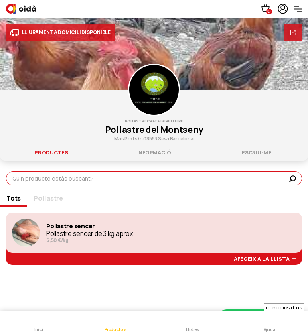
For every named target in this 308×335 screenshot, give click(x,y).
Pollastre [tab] (48, 198)
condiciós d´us (284, 307)
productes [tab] (51, 152)
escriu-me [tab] (257, 152)
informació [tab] (154, 152)
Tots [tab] (13, 198)
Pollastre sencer (70, 226)
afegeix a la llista (265, 259)
